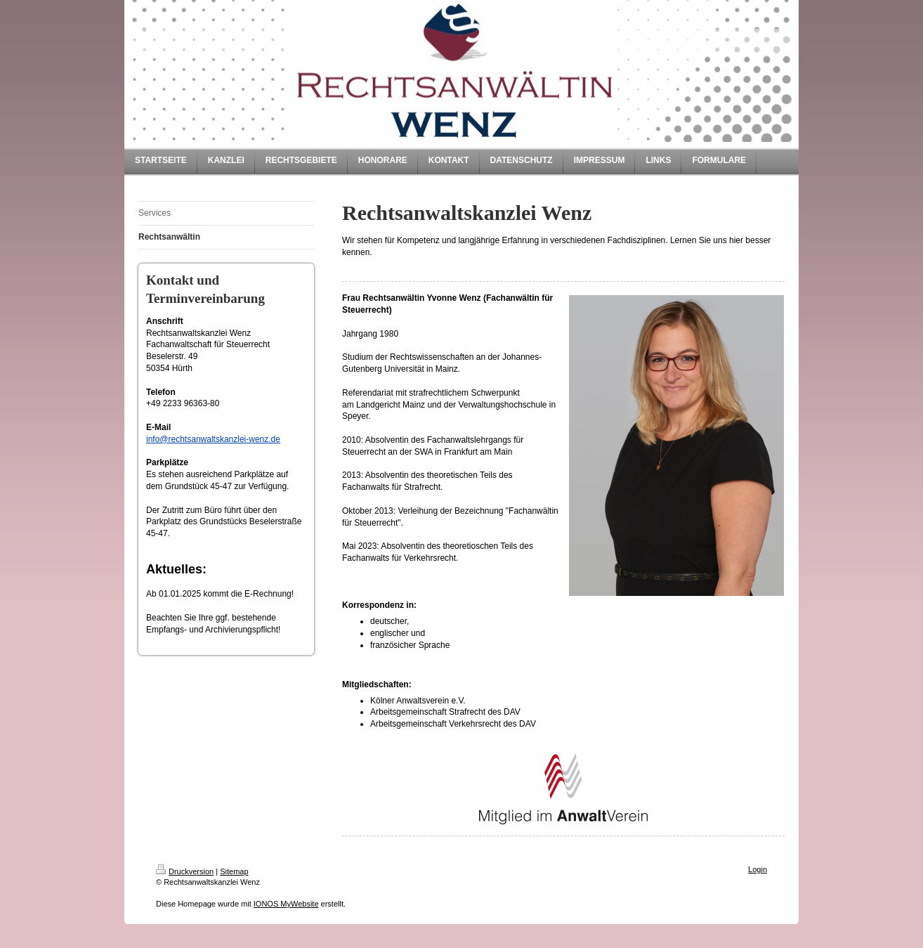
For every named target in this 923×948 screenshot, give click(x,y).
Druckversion (185, 871)
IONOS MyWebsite (286, 904)
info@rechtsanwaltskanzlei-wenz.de (213, 439)
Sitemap (234, 871)
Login (757, 869)
